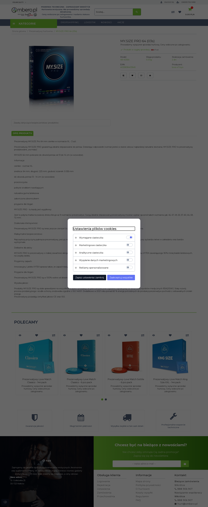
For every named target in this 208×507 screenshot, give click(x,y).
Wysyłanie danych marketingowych (98, 260)
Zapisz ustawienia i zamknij (89, 277)
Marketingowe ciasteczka (92, 245)
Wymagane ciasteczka (91, 237)
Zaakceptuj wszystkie (121, 277)
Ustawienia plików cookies (94, 229)
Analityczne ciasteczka (91, 252)
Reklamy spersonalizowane (93, 268)
